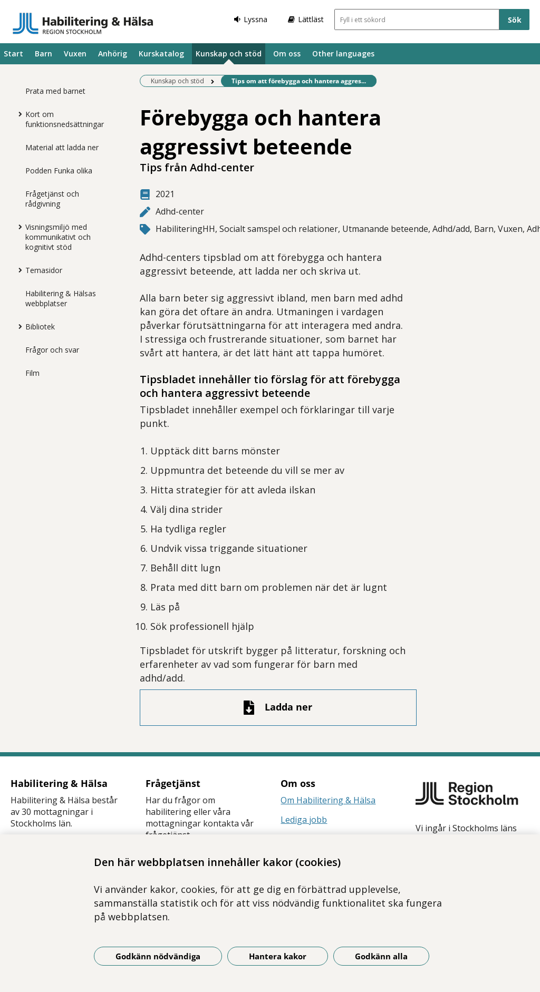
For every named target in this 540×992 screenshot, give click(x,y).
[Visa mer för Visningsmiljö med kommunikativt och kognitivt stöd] (17, 226)
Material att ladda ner (62, 147)
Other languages (343, 53)
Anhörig (112, 53)
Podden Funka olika (58, 171)
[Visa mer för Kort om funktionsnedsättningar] (17, 113)
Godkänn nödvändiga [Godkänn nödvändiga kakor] (157, 956)
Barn (43, 53)
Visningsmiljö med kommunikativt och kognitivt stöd (58, 237)
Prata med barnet (55, 91)
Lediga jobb (304, 819)
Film (32, 373)
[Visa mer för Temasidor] (17, 269)
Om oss (287, 53)
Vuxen (75, 53)
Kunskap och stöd (229, 53)
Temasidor (43, 270)
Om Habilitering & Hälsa (328, 800)
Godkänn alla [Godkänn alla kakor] (381, 956)
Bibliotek (40, 327)
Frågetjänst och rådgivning (52, 199)
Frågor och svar (52, 350)
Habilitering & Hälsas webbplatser (60, 298)
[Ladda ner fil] (278, 707)
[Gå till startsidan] (83, 23)
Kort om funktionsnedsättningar (64, 119)
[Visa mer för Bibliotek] (17, 326)
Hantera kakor (277, 956)
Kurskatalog (161, 53)
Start (13, 53)
